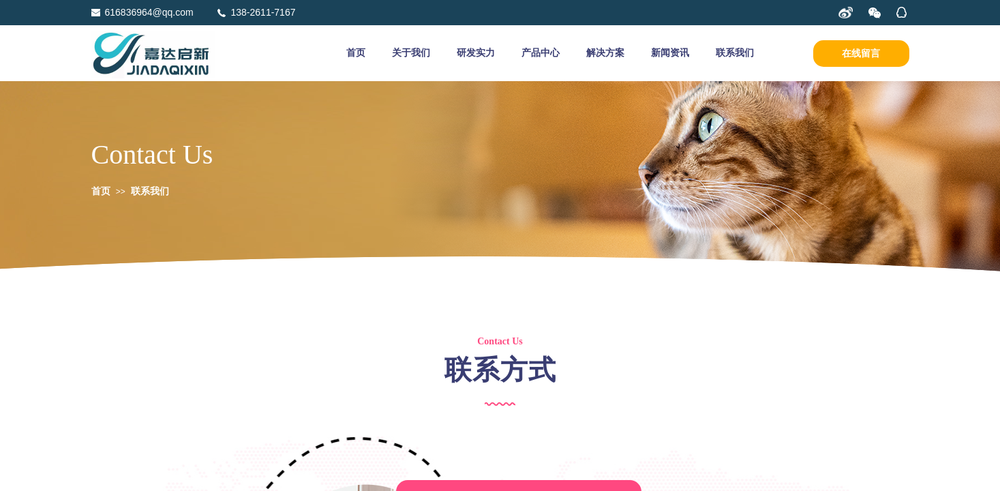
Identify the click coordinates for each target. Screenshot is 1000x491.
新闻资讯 (670, 53)
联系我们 (735, 53)
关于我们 (411, 53)
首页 (355, 53)
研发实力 (476, 53)
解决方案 (605, 53)
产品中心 (540, 53)
